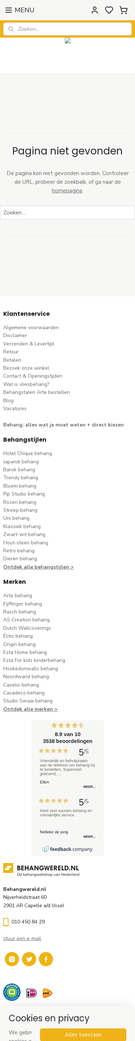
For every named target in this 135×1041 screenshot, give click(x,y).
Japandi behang (21, 461)
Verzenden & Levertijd (28, 343)
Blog (8, 400)
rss (112, 1028)
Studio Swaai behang (28, 700)
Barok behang (19, 469)
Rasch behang (19, 611)
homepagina (67, 190)
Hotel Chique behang (27, 453)
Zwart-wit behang (24, 534)
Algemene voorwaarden (31, 327)
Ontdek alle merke (26, 709)
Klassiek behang (22, 526)
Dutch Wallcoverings (27, 628)
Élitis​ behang (18, 636)
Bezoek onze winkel (26, 368)
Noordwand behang (26, 676)
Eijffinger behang (22, 603)
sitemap (100, 1028)
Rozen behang (19, 502)
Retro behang (19, 550)
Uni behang (16, 518)
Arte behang (17, 595)
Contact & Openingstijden (32, 376)
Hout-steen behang (25, 542)
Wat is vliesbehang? (26, 384)
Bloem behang (19, 486)
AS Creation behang (26, 619)
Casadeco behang (24, 692)
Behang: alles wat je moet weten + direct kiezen (63, 424)
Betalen (12, 360)
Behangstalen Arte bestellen (36, 392)
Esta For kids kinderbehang (34, 660)
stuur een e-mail (22, 938)
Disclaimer (15, 335)
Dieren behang (20, 558)
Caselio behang (21, 684)
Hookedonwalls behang (30, 668)
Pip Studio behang (24, 493)
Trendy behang (20, 477)
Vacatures (15, 408)
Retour (11, 351)
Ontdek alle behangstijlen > (38, 567)
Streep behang (20, 510)
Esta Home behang (25, 652)
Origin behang (19, 644)
